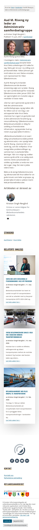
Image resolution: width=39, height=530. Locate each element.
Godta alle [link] (7, 521)
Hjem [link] (12, 7)
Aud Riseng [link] (8, 240)
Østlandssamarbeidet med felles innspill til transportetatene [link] (17, 392)
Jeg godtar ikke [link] (18, 521)
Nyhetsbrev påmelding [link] (13, 478)
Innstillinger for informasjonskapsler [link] (15, 525)
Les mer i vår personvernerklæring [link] (16, 516)
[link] (19, 265)
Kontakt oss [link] (8, 475)
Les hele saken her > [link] (13, 302)
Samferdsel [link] (18, 7)
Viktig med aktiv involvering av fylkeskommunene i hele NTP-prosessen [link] (19, 280)
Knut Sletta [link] (17, 240)
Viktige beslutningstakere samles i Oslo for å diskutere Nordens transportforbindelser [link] (19, 334)
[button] (12, 461)
